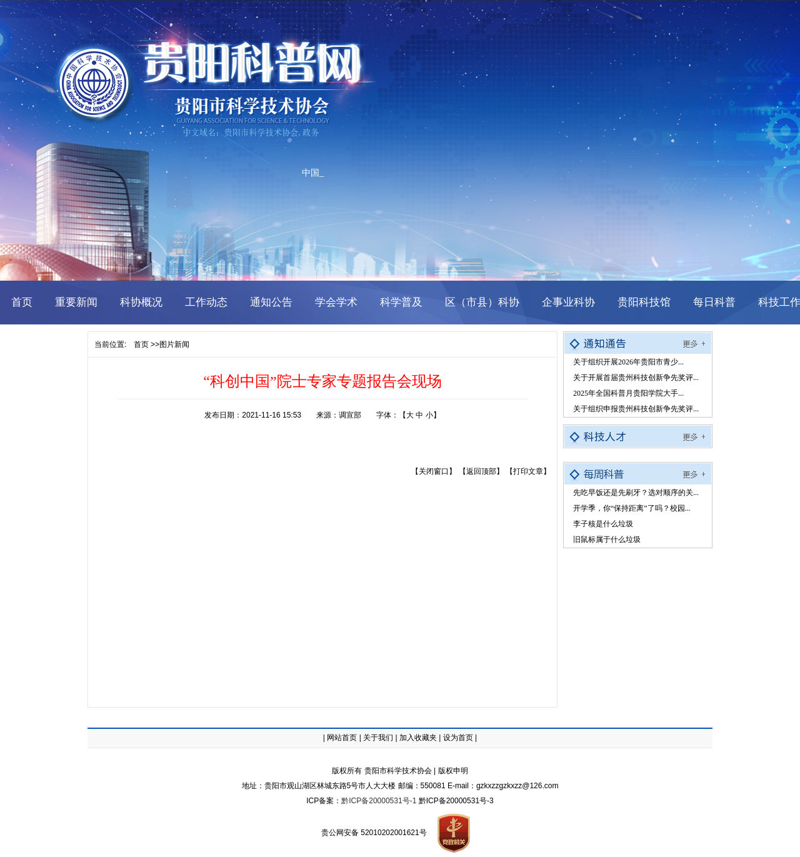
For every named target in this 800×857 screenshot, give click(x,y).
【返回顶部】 (481, 471)
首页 (141, 344)
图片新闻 (174, 344)
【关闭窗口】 (433, 471)
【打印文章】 (528, 471)
